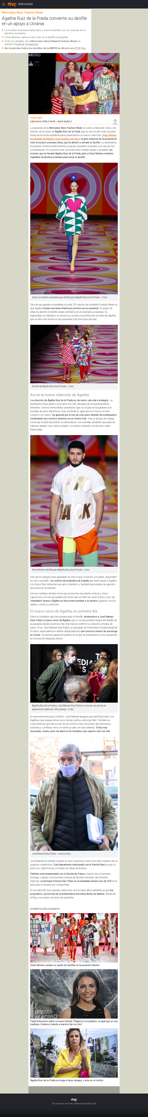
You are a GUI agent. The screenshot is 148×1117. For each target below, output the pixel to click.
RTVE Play (80, 48)
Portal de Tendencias (26, 44)
